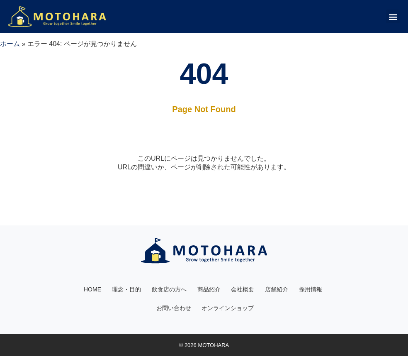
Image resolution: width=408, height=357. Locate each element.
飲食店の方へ (169, 289)
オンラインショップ (228, 309)
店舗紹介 (277, 289)
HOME (92, 289)
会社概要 (243, 289)
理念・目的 (126, 289)
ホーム (10, 43)
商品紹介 (209, 289)
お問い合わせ (173, 309)
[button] (393, 16)
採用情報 (311, 289)
